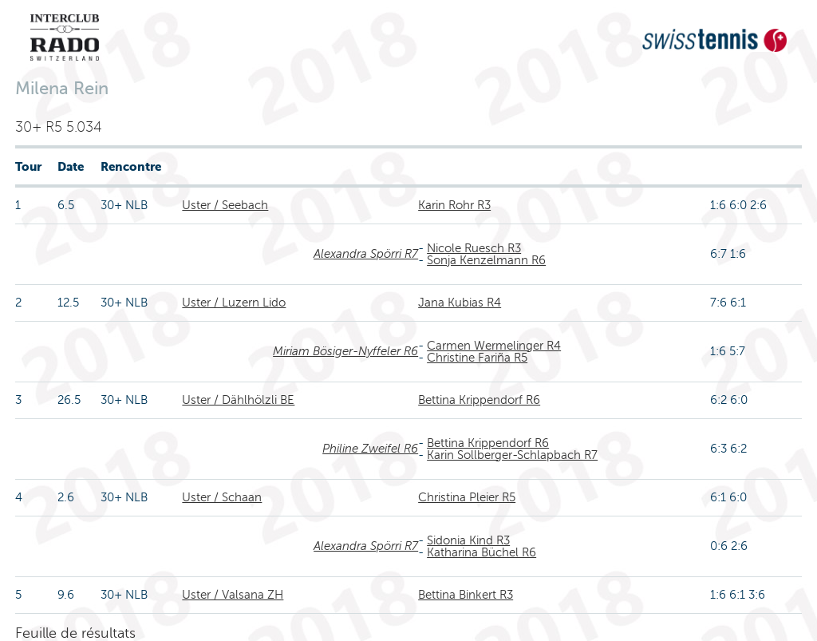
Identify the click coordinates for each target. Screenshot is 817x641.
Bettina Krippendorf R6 (479, 400)
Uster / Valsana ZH (232, 594)
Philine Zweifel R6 (370, 448)
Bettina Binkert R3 (465, 594)
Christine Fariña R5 (477, 357)
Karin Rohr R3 (454, 205)
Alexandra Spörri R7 (366, 253)
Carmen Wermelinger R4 (494, 345)
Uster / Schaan (222, 497)
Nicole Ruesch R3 (474, 248)
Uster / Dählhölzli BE (238, 400)
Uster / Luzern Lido (234, 302)
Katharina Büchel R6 (481, 552)
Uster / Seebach (225, 205)
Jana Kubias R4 (459, 302)
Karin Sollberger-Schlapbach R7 (512, 455)
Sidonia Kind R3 (468, 540)
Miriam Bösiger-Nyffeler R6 (345, 351)
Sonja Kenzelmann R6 (486, 260)
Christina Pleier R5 (466, 497)
